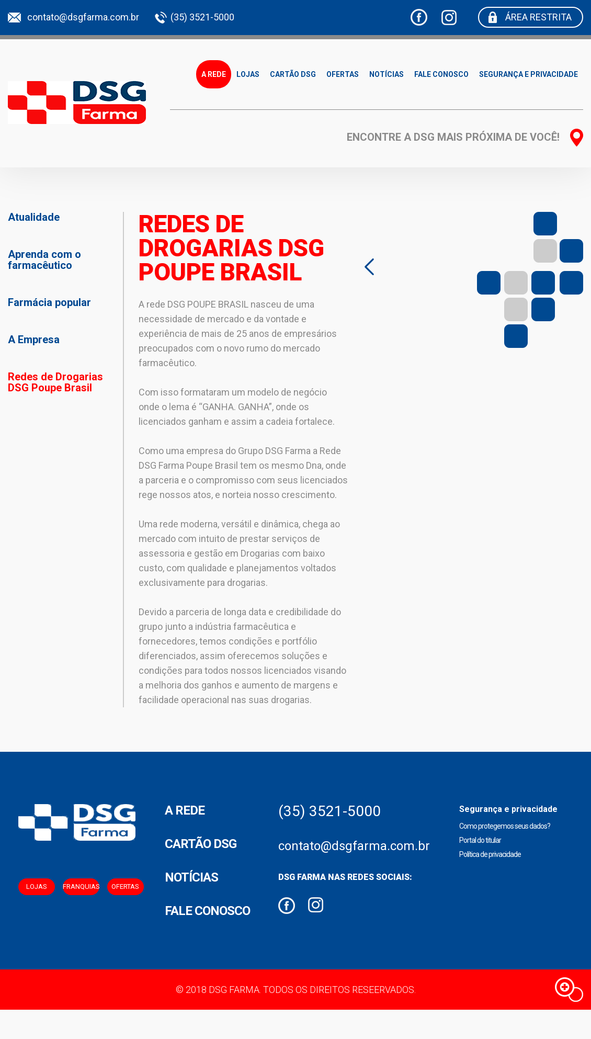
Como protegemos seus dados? (504, 826)
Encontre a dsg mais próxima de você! (453, 137)
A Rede (213, 74)
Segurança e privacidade (528, 74)
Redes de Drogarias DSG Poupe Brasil (55, 382)
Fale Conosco (441, 74)
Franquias (81, 886)
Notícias (386, 74)
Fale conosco (207, 911)
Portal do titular (480, 840)
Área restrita (538, 17)
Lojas (247, 74)
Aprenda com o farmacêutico (44, 260)
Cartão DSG (293, 74)
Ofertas (342, 74)
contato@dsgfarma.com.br (83, 17)
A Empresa (34, 339)
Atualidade (34, 217)
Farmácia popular (49, 302)
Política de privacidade (490, 854)
